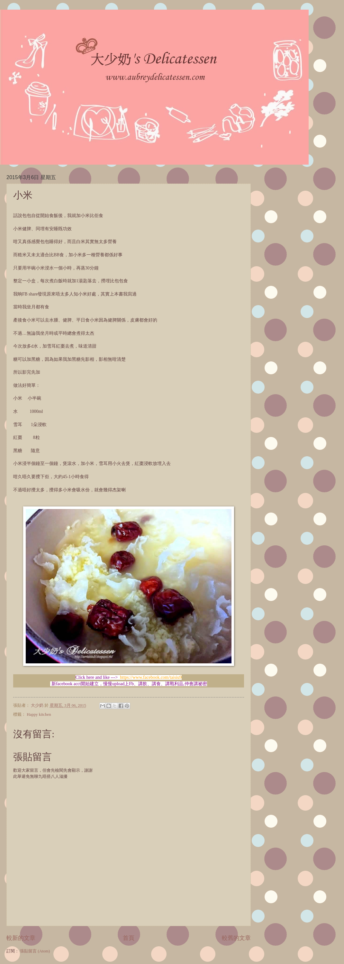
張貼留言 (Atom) (35, 951)
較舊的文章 (236, 938)
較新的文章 (20, 938)
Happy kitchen (39, 714)
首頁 (128, 938)
